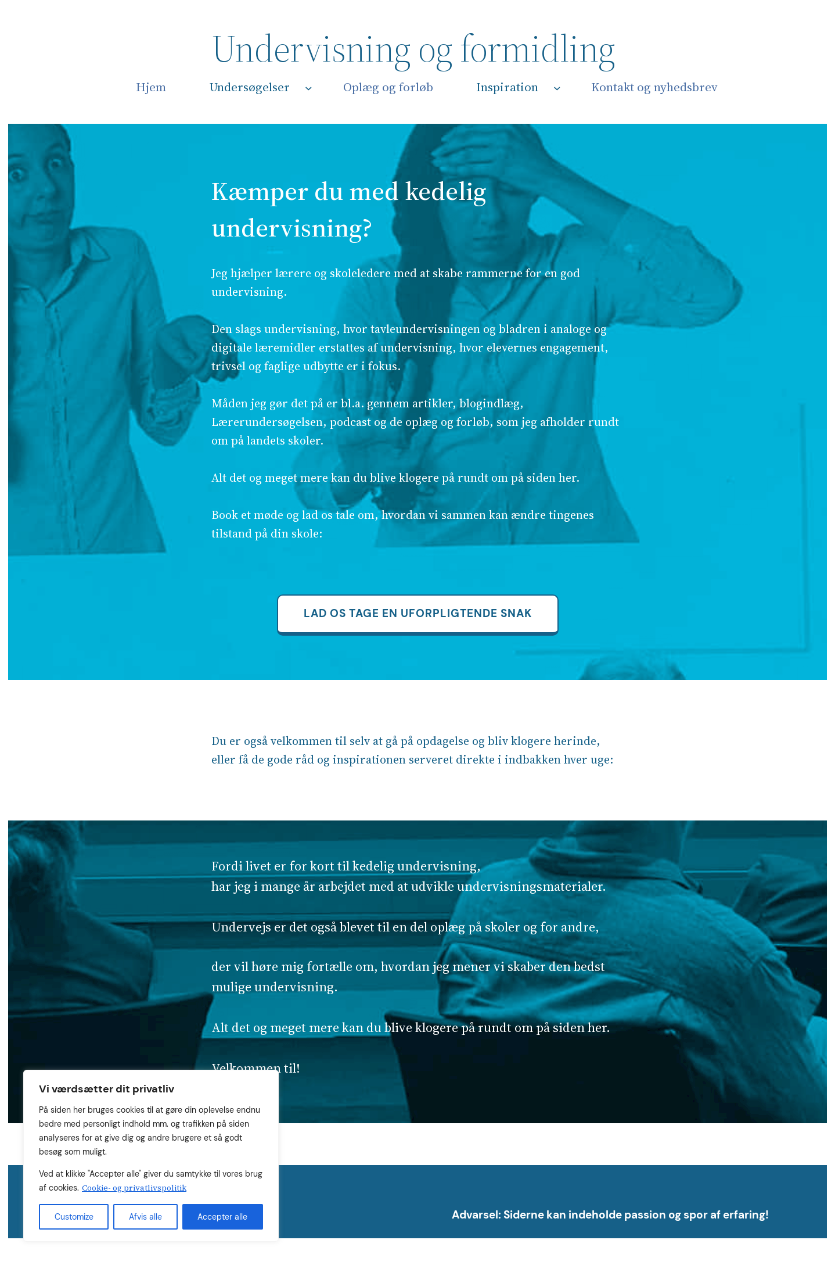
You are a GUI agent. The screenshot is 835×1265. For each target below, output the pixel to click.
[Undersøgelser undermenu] (308, 88)
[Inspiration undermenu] (557, 88)
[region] (151, 1156)
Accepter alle (222, 1217)
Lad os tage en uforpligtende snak (418, 613)
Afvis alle (145, 1217)
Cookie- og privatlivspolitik (134, 1188)
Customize (74, 1217)
